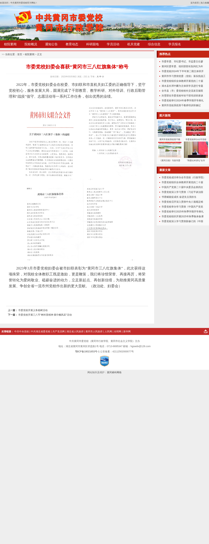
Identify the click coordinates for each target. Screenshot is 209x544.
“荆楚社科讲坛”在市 (196, 160)
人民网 (108, 331)
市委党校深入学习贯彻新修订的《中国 (182, 221)
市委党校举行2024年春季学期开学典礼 (183, 100)
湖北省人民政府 (75, 331)
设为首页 (195, 3)
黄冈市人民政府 (94, 331)
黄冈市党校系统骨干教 (169, 139)
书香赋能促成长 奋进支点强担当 (179, 196)
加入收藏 (205, 3)
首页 (19, 54)
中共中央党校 (21, 331)
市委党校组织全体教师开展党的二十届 (182, 81)
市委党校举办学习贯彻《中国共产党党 (182, 206)
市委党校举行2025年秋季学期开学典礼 (183, 211)
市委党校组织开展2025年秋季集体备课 (183, 216)
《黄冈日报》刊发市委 (169, 160)
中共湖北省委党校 (40, 331)
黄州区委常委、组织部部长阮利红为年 (182, 66)
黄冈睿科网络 (114, 372)
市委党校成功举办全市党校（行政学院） (184, 177)
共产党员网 (58, 331)
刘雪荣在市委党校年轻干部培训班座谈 (182, 95)
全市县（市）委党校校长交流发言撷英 (182, 90)
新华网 (127, 331)
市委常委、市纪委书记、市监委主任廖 (182, 61)
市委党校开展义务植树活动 (33, 310)
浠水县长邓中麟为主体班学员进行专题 (182, 85)
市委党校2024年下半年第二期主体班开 (183, 71)
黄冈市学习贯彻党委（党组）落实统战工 (184, 76)
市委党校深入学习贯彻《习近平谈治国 (182, 192)
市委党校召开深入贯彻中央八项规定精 (182, 201)
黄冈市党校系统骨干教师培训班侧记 (181, 105)
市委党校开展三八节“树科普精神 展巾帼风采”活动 (45, 314)
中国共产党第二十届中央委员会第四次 (182, 187)
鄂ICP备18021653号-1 (87, 351)
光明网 (117, 331)
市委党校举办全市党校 (195, 139)
